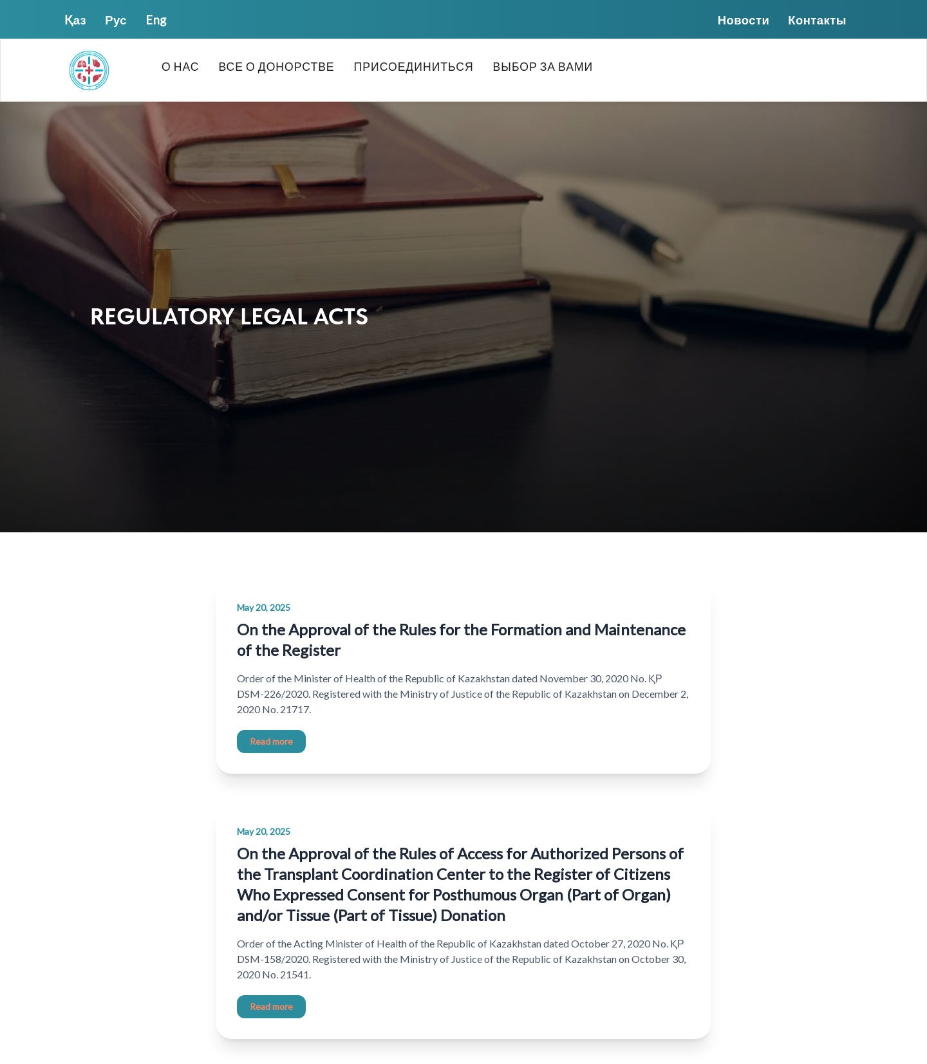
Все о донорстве (276, 66)
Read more (271, 741)
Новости (744, 20)
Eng (156, 20)
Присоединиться (414, 66)
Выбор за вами (543, 66)
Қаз (75, 20)
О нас (180, 66)
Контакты (817, 20)
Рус (116, 20)
